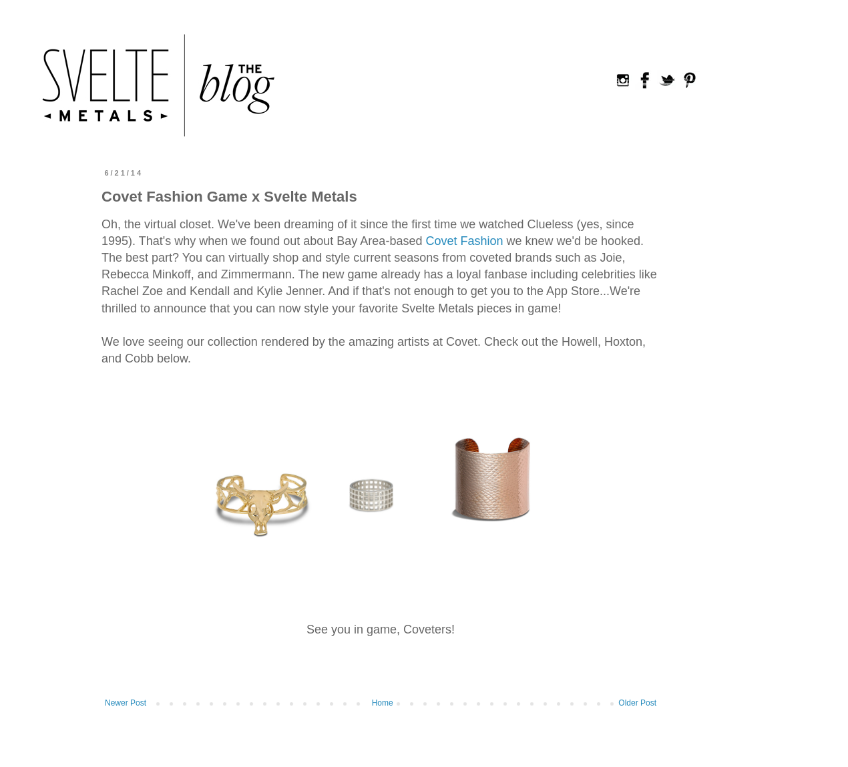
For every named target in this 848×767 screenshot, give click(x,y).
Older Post (637, 703)
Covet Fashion (465, 241)
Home (382, 703)
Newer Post (125, 703)
